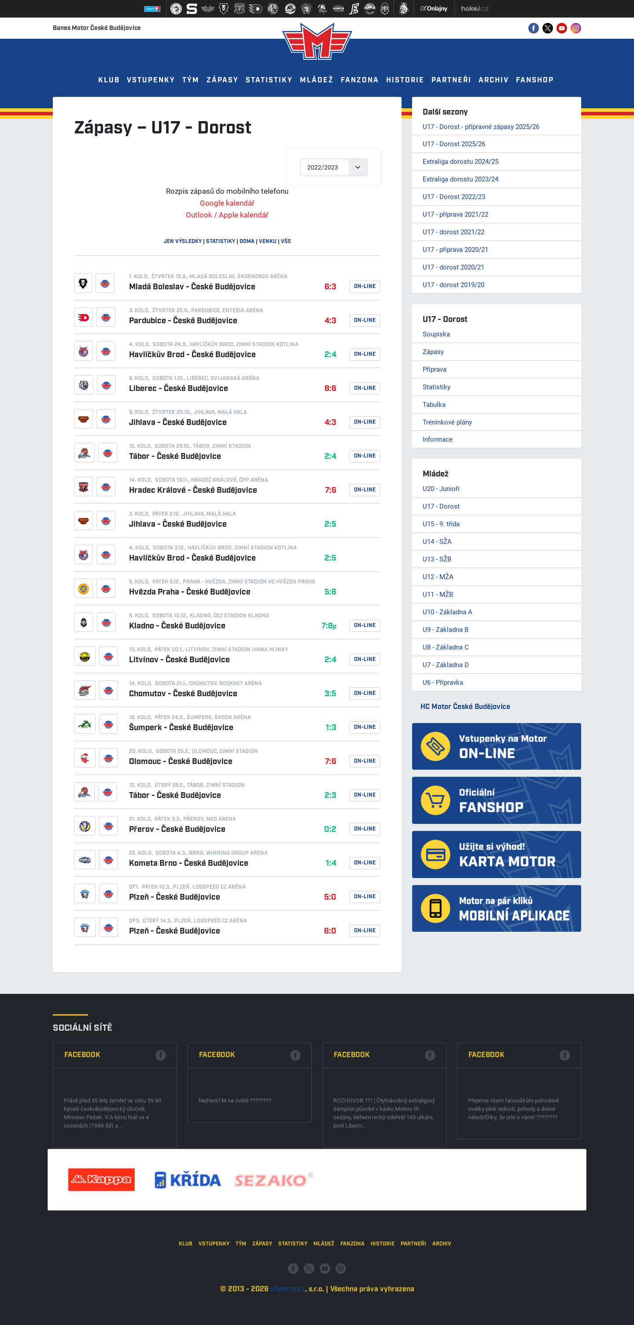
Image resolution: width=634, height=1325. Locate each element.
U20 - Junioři (441, 488)
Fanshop (535, 80)
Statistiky (269, 80)
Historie (405, 80)
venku (267, 241)
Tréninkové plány (447, 421)
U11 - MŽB (438, 594)
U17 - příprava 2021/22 (455, 214)
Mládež (317, 80)
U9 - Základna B (445, 629)
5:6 (330, 592)
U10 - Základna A (447, 611)
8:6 (330, 389)
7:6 (330, 490)
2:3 (330, 795)
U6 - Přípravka (443, 682)
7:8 (328, 626)
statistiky (220, 241)
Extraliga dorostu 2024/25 (460, 161)
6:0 (330, 931)
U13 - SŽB (437, 558)
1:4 (331, 863)
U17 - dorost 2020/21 (453, 266)
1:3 (331, 728)
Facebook (82, 1174)
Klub (109, 80)
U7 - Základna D (446, 664)
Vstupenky (151, 80)
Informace (438, 439)
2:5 (330, 524)
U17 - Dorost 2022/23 (454, 196)
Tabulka (434, 404)
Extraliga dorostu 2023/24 (460, 178)
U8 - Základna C (446, 646)
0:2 (330, 829)
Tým (190, 80)
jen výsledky (183, 241)
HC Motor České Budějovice (465, 707)
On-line (365, 286)
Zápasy (222, 80)
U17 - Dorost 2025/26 (454, 143)
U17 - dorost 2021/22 (453, 231)
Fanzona (360, 80)
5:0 (330, 897)
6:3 (330, 287)
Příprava (434, 369)
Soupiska (436, 333)
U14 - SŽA (437, 541)
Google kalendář (227, 203)
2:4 (330, 355)
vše (286, 241)
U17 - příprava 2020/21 (455, 249)
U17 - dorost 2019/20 (453, 284)
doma (247, 241)
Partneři (451, 80)
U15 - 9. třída (441, 523)
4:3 (330, 321)
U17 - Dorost (441, 506)
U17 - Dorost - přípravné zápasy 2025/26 (481, 126)
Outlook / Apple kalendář (227, 215)
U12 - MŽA (438, 576)
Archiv (494, 80)
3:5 (330, 694)
